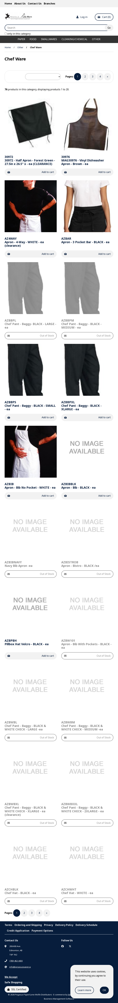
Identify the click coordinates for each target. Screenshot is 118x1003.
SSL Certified (16, 989)
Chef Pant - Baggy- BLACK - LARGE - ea (30, 323)
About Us (20, 3)
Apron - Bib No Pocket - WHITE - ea (30, 486)
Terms (8, 925)
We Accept (11, 977)
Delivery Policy (64, 925)
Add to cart (30, 172)
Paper (21, 39)
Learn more (84, 990)
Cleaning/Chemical (74, 39)
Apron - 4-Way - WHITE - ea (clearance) (24, 242)
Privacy (48, 925)
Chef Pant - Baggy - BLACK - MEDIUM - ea (81, 323)
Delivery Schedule (86, 925)
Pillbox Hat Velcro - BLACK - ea (27, 642)
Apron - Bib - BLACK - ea (78, 486)
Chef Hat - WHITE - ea (77, 891)
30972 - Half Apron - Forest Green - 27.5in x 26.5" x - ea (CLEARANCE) (30, 160)
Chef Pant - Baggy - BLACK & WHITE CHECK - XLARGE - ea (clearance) (25, 809)
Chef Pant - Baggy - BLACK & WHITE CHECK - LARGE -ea (25, 725)
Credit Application (18, 930)
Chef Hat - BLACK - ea (20, 891)
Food (33, 39)
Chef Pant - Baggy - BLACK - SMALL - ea (30, 405)
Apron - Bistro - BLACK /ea (80, 564)
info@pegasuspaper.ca (20, 967)
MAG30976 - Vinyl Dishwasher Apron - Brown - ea (82, 160)
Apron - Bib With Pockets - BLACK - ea (86, 644)
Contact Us (34, 3)
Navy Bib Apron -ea (18, 564)
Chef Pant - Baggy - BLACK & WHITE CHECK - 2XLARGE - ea (82, 807)
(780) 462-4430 (16, 960)
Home (8, 3)
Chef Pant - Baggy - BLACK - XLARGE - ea (81, 405)
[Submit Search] (109, 27)
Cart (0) (104, 17)
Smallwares (49, 39)
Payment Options (42, 930)
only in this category (18, 33)
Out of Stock (30, 335)
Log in (81, 17)
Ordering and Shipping (28, 925)
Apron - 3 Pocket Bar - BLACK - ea (85, 240)
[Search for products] (57, 27)
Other (96, 39)
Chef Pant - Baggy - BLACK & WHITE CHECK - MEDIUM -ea (82, 725)
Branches (49, 3)
